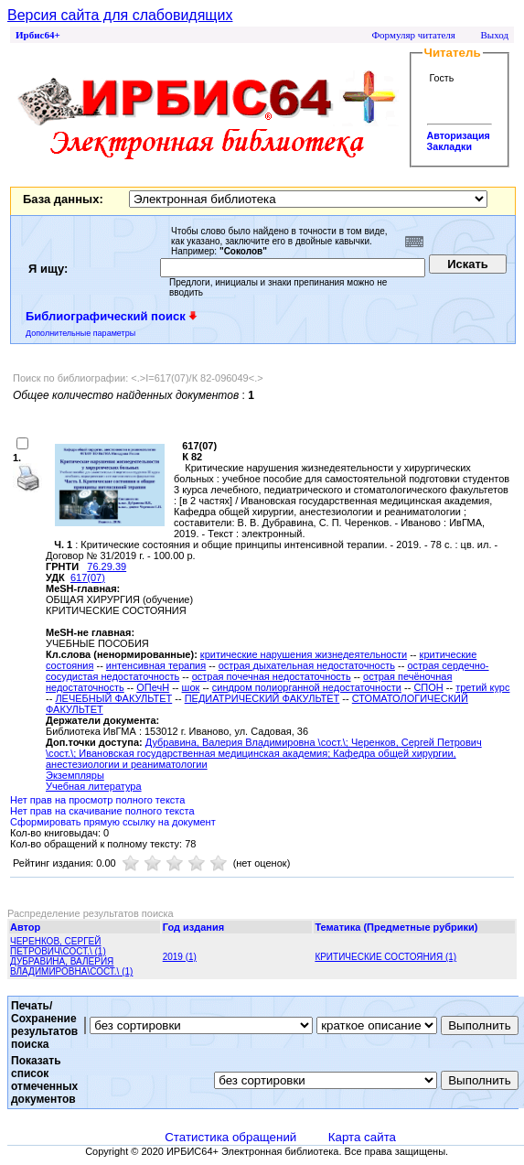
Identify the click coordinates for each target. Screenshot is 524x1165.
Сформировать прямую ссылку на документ (113, 821)
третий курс (482, 687)
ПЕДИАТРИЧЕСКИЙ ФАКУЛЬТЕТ (262, 698)
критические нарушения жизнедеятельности (303, 654)
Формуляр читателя (413, 34)
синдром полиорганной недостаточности (306, 687)
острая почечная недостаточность (271, 676)
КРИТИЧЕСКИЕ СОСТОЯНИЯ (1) (385, 957)
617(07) (87, 577)
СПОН (428, 687)
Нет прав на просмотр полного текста (97, 799)
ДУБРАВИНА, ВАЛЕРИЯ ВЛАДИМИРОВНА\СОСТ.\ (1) (71, 966)
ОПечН (152, 687)
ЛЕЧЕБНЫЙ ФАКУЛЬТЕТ (113, 698)
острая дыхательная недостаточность (307, 665)
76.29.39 (106, 566)
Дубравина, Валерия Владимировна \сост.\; (248, 742)
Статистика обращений (230, 1137)
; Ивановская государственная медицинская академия (200, 753)
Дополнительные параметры (80, 333)
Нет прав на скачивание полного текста (102, 810)
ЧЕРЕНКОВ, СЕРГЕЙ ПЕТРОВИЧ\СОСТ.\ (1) (58, 946)
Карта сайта (362, 1137)
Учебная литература (94, 786)
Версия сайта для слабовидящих (119, 15)
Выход (494, 34)
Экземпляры (75, 775)
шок (191, 687)
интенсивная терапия (156, 665)
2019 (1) (180, 957)
